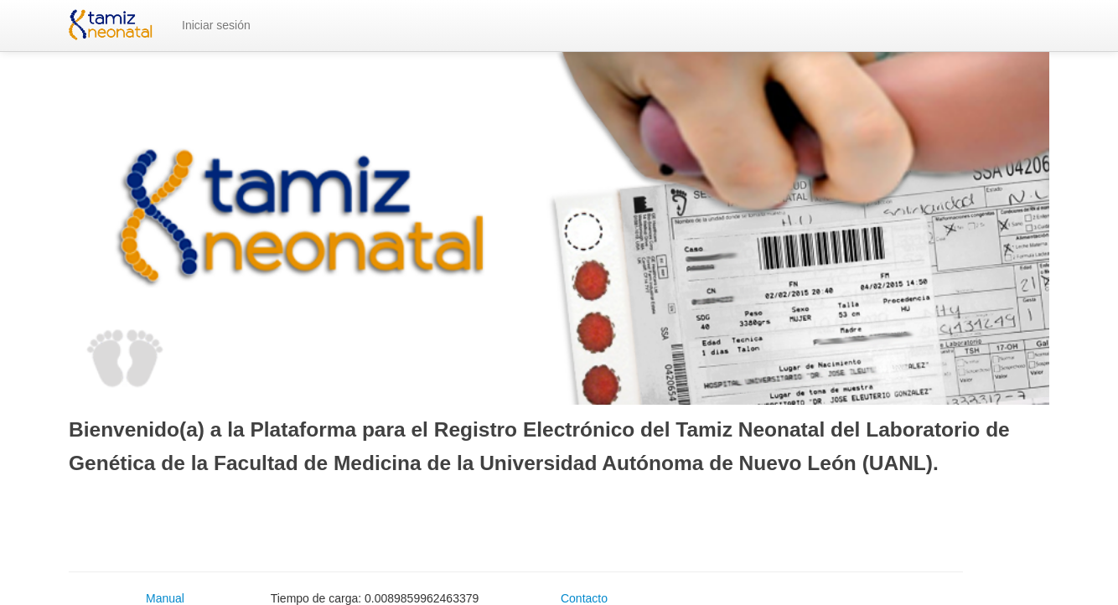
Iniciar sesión (216, 25)
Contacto (584, 598)
